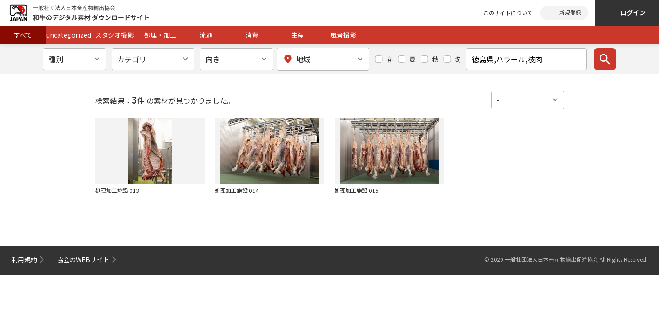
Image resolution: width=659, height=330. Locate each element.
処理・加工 (160, 34)
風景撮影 (343, 34)
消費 (251, 34)
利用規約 (24, 259)
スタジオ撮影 (114, 34)
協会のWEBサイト (83, 259)
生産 (297, 34)
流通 (206, 34)
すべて (23, 34)
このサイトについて (508, 12)
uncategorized (68, 34)
